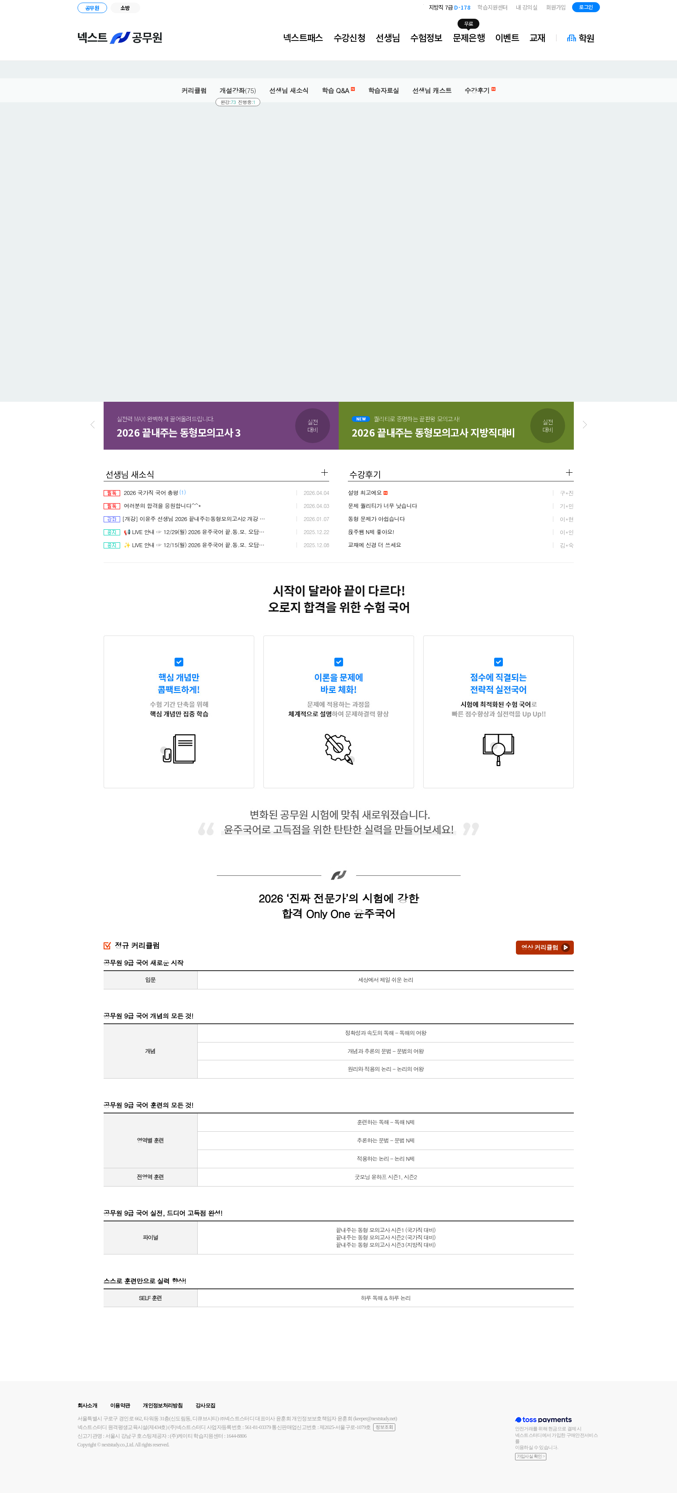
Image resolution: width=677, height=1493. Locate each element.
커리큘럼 (194, 90)
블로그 (619, 8)
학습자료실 (383, 90)
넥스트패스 (303, 37)
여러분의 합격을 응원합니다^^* (152, 505)
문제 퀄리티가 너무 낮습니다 (382, 505)
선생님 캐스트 (431, 90)
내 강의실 (526, 7)
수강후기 (480, 90)
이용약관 (120, 1405)
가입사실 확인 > (531, 1456)
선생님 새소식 (288, 90)
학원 (587, 37)
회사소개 (87, 1405)
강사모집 (205, 1405)
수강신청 (349, 37)
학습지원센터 (492, 7)
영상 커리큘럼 (539, 947)
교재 (537, 37)
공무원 (92, 7)
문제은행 (469, 37)
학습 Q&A (338, 90)
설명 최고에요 (367, 492)
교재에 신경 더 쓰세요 (374, 545)
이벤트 (507, 37)
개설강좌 (238, 90)
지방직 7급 (449, 7)
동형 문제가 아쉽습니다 (376, 518)
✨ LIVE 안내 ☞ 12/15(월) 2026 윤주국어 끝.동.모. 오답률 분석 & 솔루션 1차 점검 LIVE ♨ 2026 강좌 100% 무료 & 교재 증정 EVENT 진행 (185, 545)
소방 (125, 7)
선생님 (388, 37)
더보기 (324, 472)
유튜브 (644, 8)
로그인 (586, 6)
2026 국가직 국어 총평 (141, 492)
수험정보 (426, 37)
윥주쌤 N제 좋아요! (371, 532)
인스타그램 (633, 8)
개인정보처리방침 (162, 1405)
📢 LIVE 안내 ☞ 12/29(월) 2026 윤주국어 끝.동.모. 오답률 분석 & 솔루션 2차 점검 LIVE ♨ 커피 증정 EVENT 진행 (185, 532)
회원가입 (556, 7)
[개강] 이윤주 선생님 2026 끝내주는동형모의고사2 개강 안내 (185, 518)
